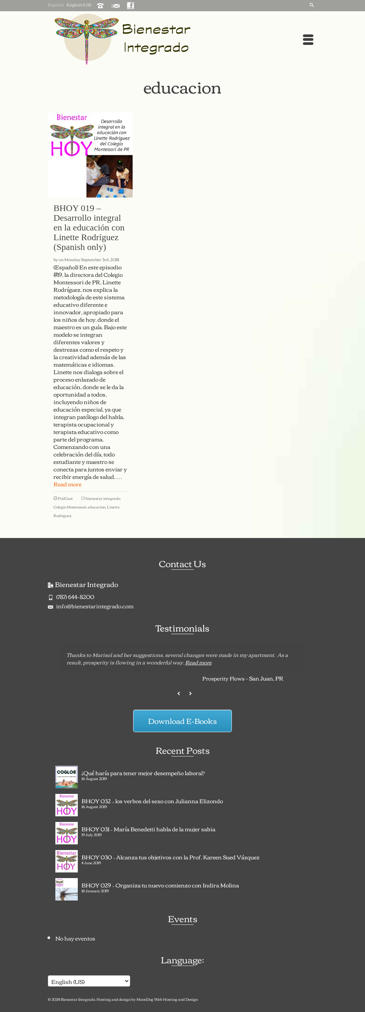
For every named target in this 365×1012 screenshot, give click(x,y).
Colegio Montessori (69, 506)
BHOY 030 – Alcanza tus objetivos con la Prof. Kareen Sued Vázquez (171, 856)
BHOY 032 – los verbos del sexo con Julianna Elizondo (152, 799)
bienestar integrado (103, 498)
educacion (96, 506)
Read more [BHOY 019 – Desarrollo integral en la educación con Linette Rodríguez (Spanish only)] (67, 484)
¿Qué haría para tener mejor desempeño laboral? (143, 771)
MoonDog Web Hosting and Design (167, 999)
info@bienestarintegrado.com (91, 605)
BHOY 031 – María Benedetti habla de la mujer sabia (148, 827)
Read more (198, 662)
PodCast (65, 498)
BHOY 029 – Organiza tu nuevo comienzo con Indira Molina (160, 884)
